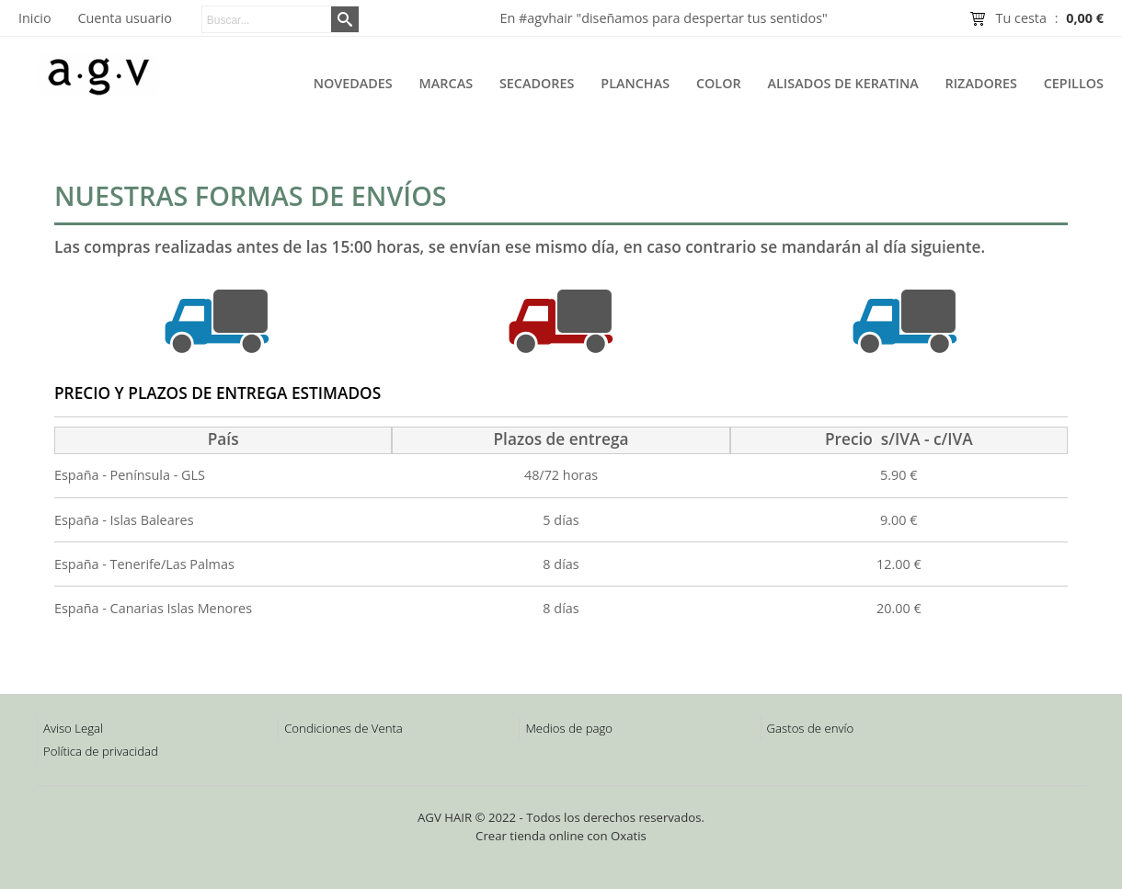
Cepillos (1074, 83)
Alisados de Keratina (843, 83)
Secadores (537, 83)
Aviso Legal (73, 728)
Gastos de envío (810, 728)
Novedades (353, 83)
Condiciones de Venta (343, 728)
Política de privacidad (100, 751)
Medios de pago (569, 728)
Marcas (446, 83)
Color (718, 83)
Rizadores (981, 83)
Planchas (635, 83)
